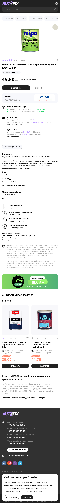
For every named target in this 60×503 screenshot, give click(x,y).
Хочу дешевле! (30, 79)
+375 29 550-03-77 (16, 437)
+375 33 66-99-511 (16, 443)
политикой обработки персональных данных (23, 491)
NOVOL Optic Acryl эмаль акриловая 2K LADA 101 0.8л (14, 344)
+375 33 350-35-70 (16, 431)
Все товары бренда (12, 99)
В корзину (16, 88)
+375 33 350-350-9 (16, 424)
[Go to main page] (10, 3)
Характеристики (12, 146)
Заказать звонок (17, 450)
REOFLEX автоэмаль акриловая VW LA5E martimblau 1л (41, 344)
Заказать (15, 366)
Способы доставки (14, 136)
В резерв (37, 88)
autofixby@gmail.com (18, 455)
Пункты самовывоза (15, 124)
